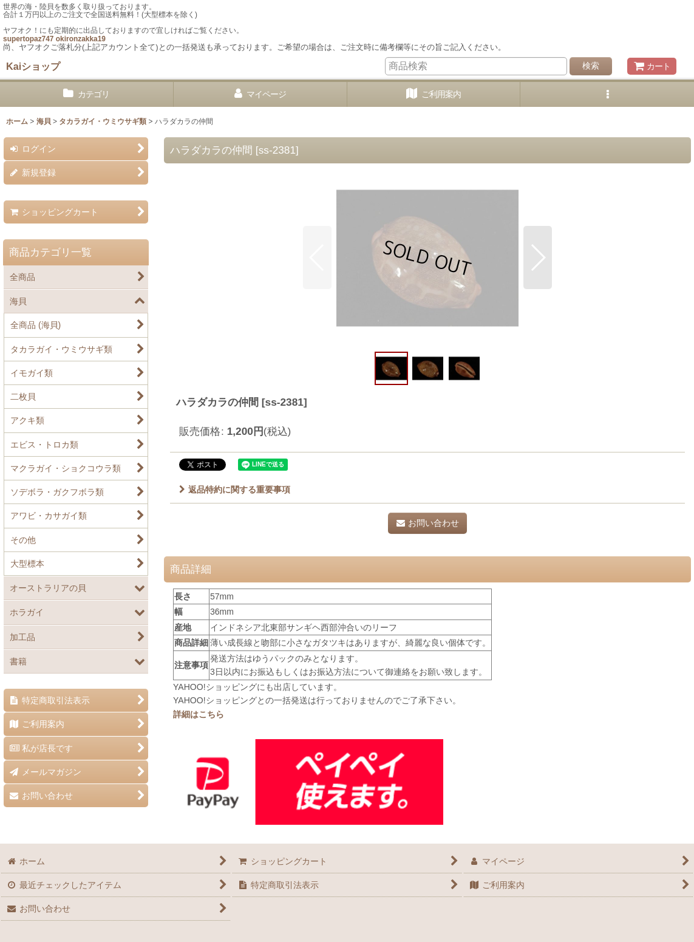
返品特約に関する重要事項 (234, 489)
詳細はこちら (198, 714)
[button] (607, 94)
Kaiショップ (33, 66)
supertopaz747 (28, 39)
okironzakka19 (81, 39)
